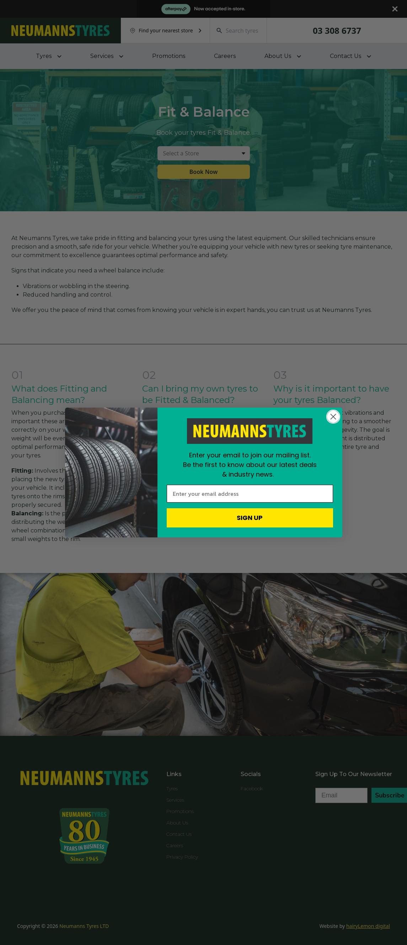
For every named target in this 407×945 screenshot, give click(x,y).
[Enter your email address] (250, 494)
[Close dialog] (333, 416)
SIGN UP (250, 517)
